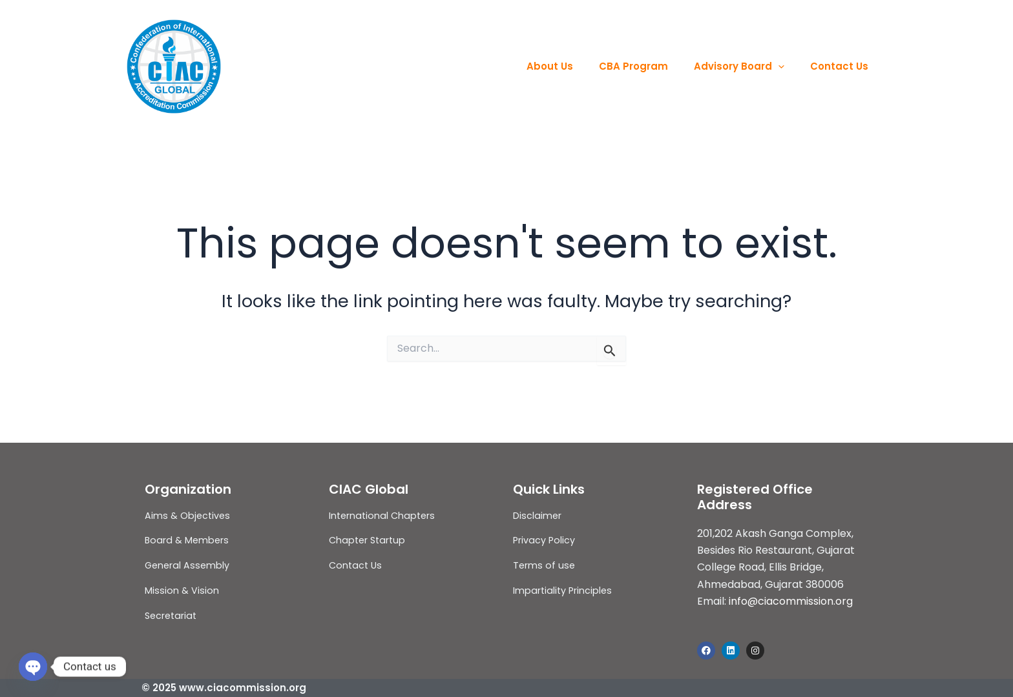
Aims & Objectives (188, 515)
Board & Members (188, 540)
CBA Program (649, 66)
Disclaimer (537, 515)
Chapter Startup (369, 540)
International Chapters (384, 515)
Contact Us (842, 66)
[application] (788, 66)
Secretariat (172, 615)
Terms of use (544, 565)
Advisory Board (749, 66)
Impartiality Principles (563, 590)
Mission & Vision (182, 590)
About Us (572, 66)
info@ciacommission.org (791, 601)
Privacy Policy (544, 540)
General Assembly (188, 565)
